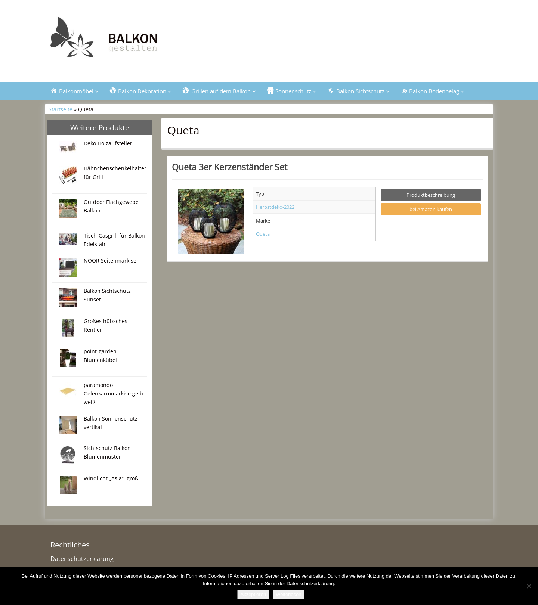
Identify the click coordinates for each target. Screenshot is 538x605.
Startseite (60, 109)
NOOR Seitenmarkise (110, 260)
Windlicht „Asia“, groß (111, 478)
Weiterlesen (288, 594)
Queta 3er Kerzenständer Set (229, 167)
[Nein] (528, 586)
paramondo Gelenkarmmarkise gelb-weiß (114, 393)
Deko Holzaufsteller (108, 143)
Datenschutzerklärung (82, 559)
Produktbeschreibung (430, 195)
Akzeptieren (253, 594)
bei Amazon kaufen (430, 209)
